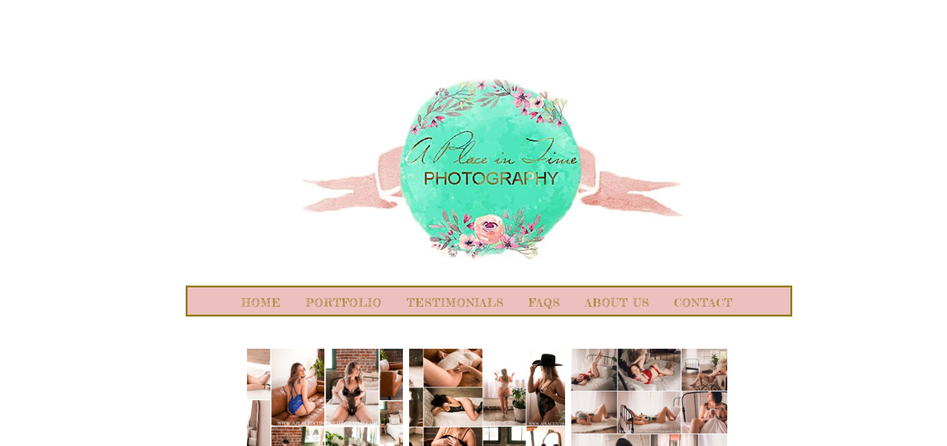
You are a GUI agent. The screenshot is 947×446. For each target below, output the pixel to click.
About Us (617, 302)
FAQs (544, 302)
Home (261, 302)
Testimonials (455, 302)
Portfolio (344, 302)
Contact (703, 302)
